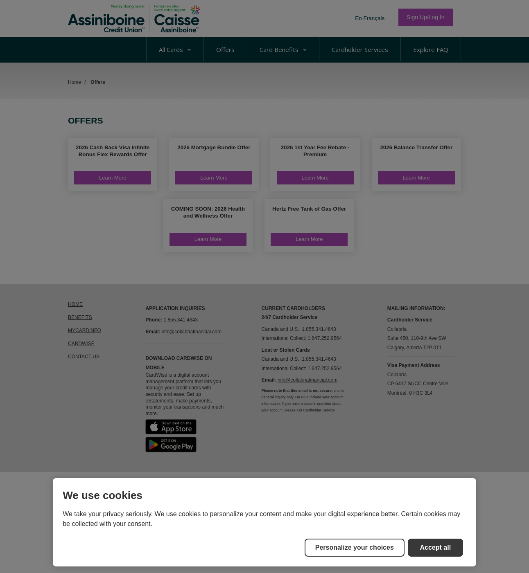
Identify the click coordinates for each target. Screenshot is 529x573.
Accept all (435, 547)
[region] (264, 522)
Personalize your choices (354, 547)
